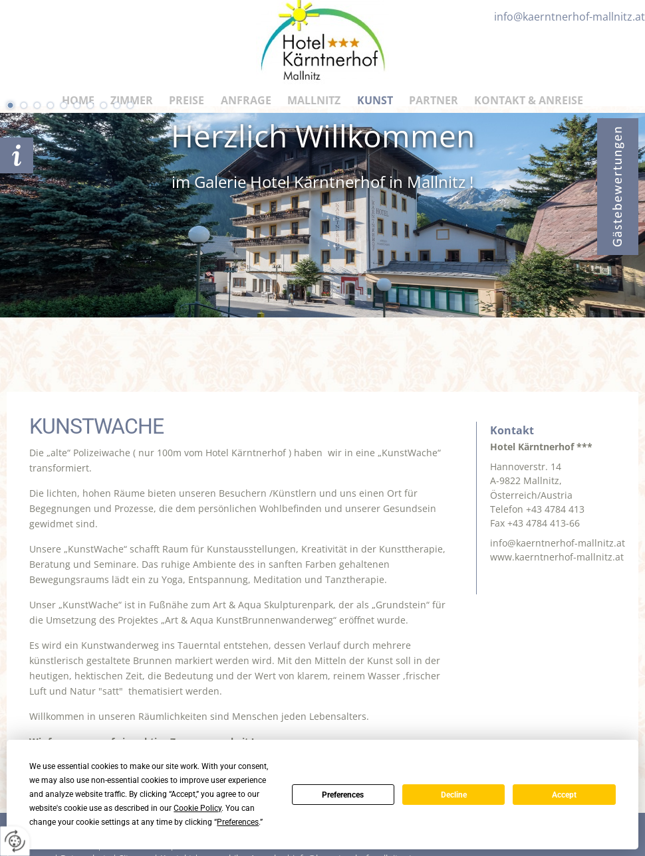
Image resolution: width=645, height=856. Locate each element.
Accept (564, 795)
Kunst (375, 100)
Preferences (343, 795)
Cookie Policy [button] (197, 808)
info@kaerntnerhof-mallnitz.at (557, 543)
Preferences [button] (238, 822)
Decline (454, 795)
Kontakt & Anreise (528, 100)
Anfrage (246, 100)
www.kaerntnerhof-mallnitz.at (557, 557)
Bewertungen (617, 186)
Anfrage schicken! (16, 155)
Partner (433, 100)
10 (129, 105)
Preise (186, 100)
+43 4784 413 (555, 509)
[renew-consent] (15, 841)
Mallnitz (313, 100)
